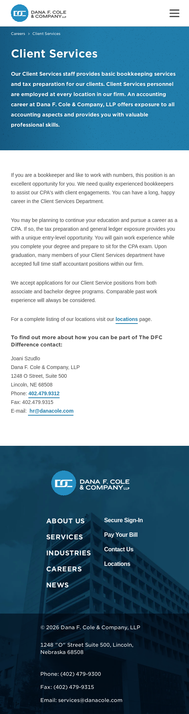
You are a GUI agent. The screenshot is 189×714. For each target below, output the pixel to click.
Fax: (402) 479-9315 (67, 687)
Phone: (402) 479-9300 (70, 674)
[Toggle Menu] (174, 13)
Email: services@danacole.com (81, 700)
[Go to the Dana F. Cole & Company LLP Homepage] (38, 13)
